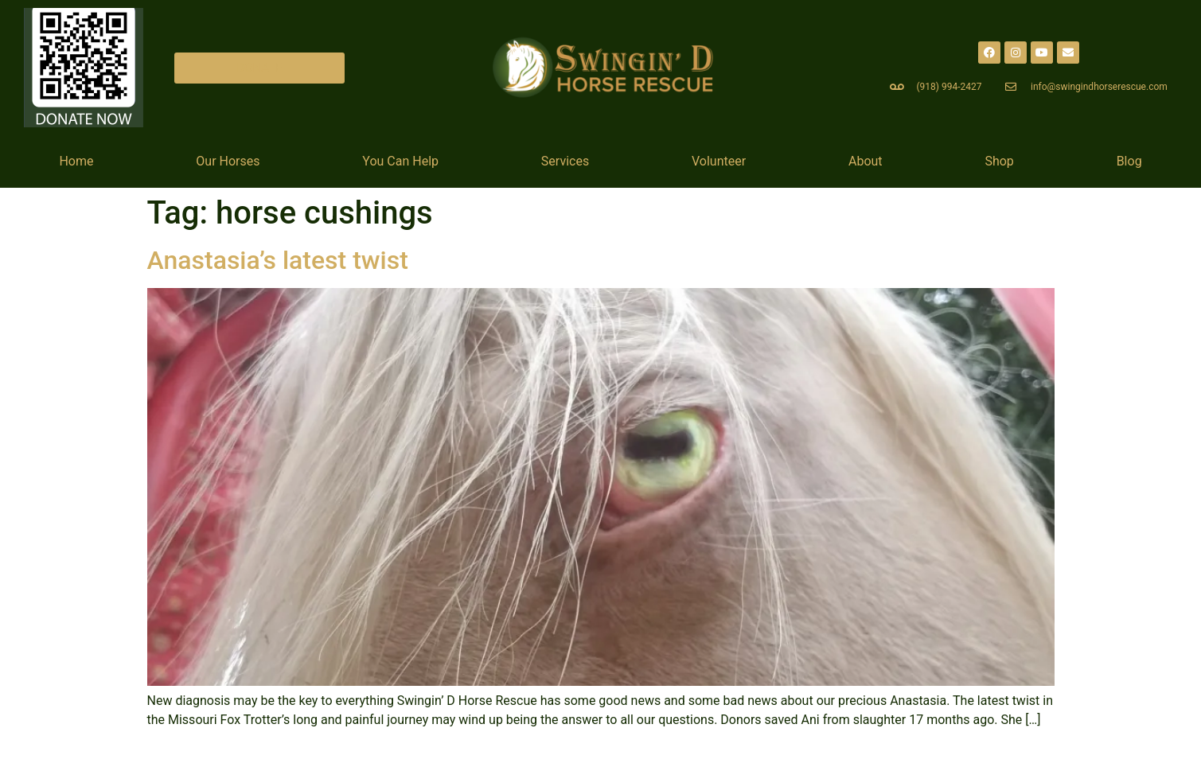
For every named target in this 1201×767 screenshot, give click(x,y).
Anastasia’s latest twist (277, 260)
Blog (1129, 161)
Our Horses (227, 161)
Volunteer (719, 161)
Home (76, 161)
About (865, 161)
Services (565, 161)
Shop (999, 161)
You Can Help (400, 161)
